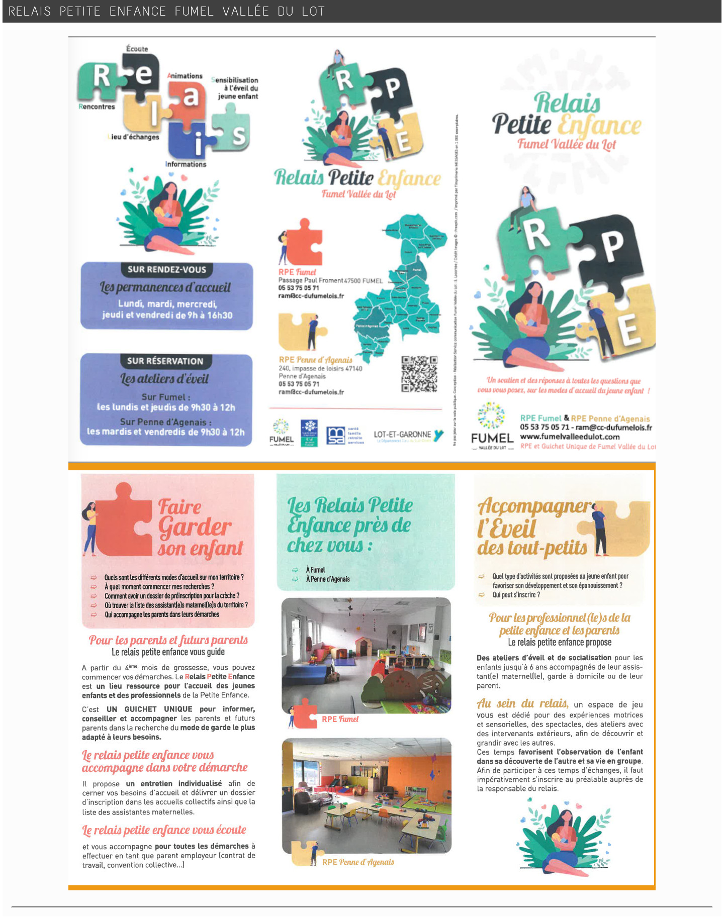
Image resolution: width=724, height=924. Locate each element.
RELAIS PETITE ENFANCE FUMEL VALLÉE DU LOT (167, 11)
